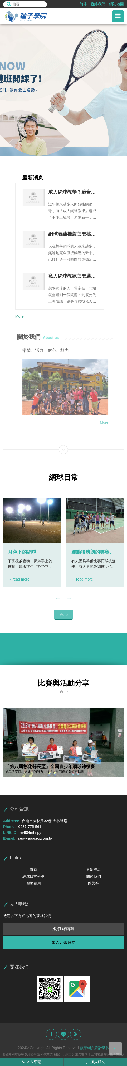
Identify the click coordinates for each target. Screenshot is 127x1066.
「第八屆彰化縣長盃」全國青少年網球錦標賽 (50, 766)
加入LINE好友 (63, 942)
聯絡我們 (98, 4)
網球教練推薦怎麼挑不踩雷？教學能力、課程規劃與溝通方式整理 (72, 234)
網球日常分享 (33, 876)
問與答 (93, 883)
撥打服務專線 (63, 929)
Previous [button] (58, 598)
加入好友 (95, 1062)
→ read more (19, 579)
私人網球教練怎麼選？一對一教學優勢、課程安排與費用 (72, 276)
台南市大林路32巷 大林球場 (44, 821)
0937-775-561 (29, 827)
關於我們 (93, 876)
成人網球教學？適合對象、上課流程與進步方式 (72, 192)
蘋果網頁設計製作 (94, 1048)
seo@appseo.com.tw (35, 838)
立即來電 (31, 1062)
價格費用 (33, 883)
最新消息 (93, 869)
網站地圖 (116, 4)
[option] (63, 90)
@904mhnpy (30, 832)
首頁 (33, 869)
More (19, 316)
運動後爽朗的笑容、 (92, 552)
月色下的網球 (22, 552)
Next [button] (69, 598)
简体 (83, 4)
